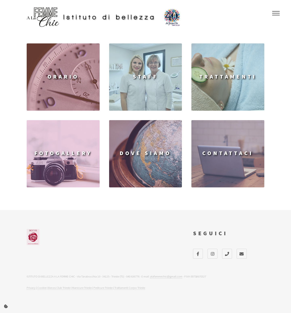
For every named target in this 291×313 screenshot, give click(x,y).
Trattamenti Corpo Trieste (129, 288)
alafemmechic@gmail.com (166, 276)
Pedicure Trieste (103, 288)
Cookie (41, 288)
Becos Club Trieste (59, 288)
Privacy (31, 288)
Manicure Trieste (82, 288)
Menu (276, 13)
